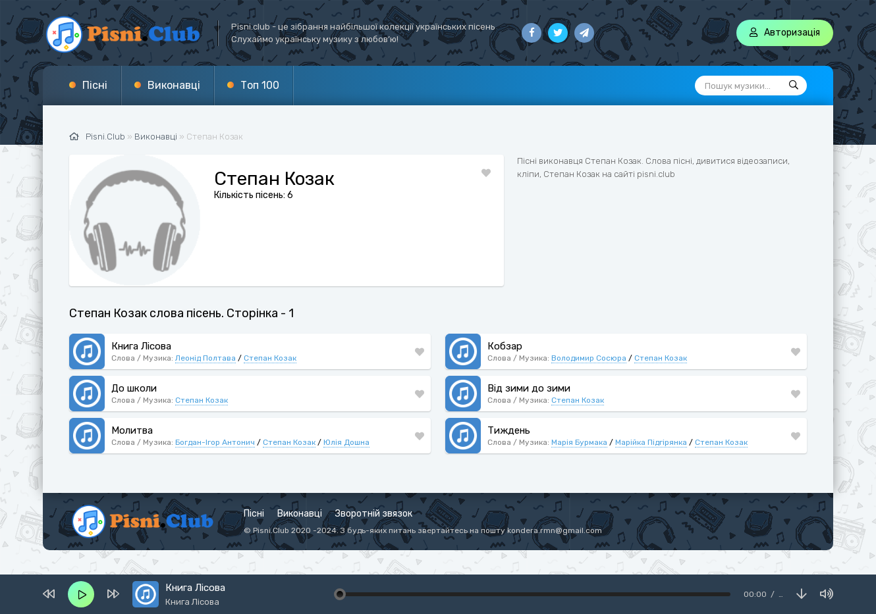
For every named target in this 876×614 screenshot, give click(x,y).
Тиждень (508, 430)
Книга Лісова (141, 346)
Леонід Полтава (205, 358)
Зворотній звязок (373, 513)
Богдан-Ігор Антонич (215, 442)
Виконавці (174, 85)
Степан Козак (270, 358)
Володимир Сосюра (588, 358)
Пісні (94, 85)
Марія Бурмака (579, 442)
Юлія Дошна (346, 442)
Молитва (132, 430)
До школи (134, 388)
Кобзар (504, 346)
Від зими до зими (528, 388)
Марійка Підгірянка (651, 442)
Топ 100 (259, 85)
